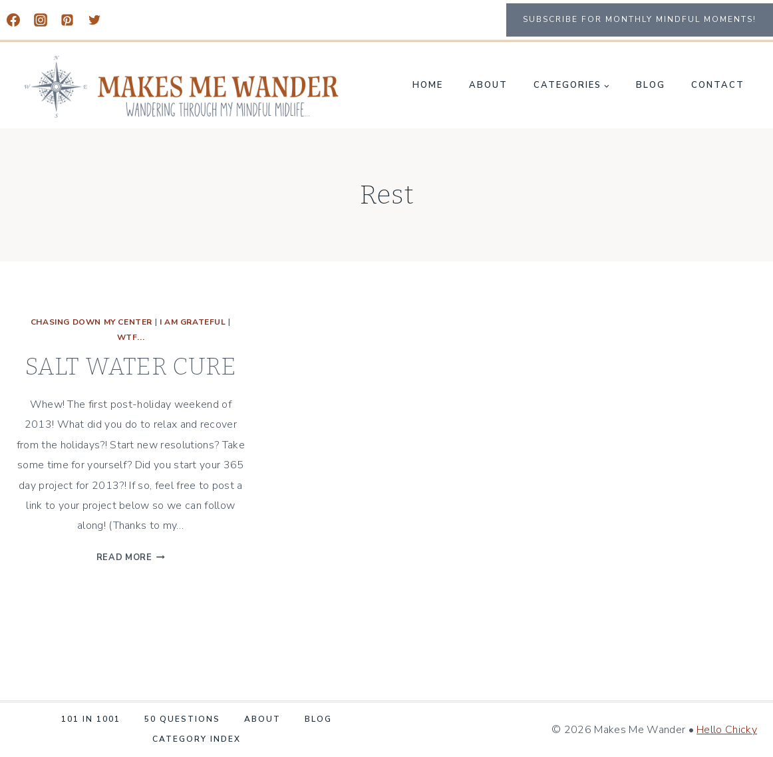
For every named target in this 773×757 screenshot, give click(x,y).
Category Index (196, 739)
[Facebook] (13, 20)
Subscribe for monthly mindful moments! (639, 19)
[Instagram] (40, 20)
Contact (717, 85)
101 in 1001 (90, 719)
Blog (650, 85)
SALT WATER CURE (131, 366)
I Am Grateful (193, 322)
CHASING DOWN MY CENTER (91, 322)
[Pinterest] (67, 20)
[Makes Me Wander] (182, 86)
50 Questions (182, 719)
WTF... (131, 337)
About (488, 85)
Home (427, 85)
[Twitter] (94, 20)
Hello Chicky (726, 729)
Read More (130, 557)
